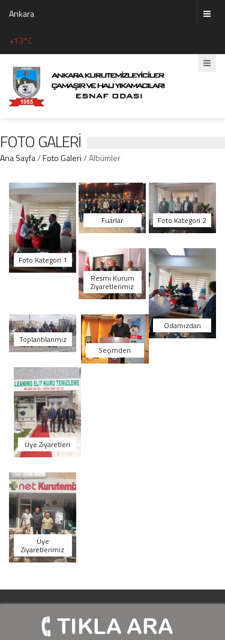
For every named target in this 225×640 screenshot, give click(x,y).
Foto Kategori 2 (182, 220)
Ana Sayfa (18, 157)
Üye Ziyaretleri (47, 444)
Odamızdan (182, 325)
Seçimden (114, 350)
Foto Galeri (62, 157)
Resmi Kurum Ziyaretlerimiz (112, 281)
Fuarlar (112, 220)
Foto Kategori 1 (43, 260)
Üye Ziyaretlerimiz (42, 545)
